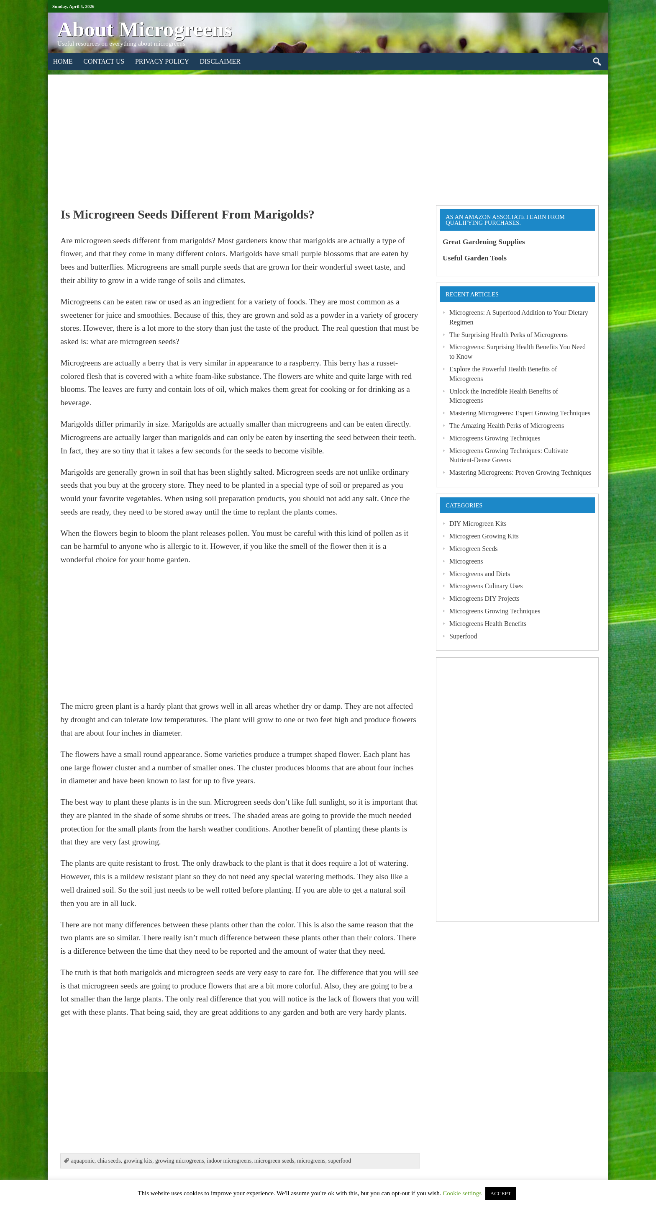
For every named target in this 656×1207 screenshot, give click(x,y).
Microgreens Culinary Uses (486, 585)
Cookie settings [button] (462, 1193)
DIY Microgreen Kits (478, 523)
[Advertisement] (328, 133)
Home (63, 61)
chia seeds (109, 1161)
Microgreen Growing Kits (484, 536)
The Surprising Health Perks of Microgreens (508, 334)
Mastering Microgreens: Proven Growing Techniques (520, 472)
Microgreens (466, 561)
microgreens (311, 1161)
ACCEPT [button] (500, 1193)
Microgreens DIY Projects (484, 598)
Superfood (463, 636)
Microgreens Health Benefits (487, 623)
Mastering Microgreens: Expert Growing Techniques (519, 413)
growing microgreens (179, 1161)
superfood (339, 1161)
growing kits (137, 1161)
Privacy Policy (162, 61)
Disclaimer (220, 61)
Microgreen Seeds (473, 548)
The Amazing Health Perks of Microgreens (506, 425)
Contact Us (103, 61)
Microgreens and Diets (479, 573)
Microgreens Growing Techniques (494, 438)
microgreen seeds (274, 1161)
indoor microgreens (229, 1161)
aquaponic (83, 1161)
